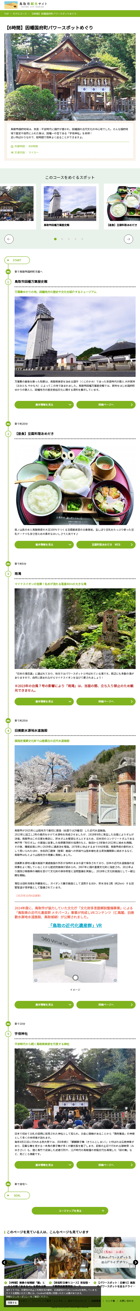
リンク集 (110, 1300)
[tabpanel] (70, 206)
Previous (8, 239)
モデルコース (20, 13)
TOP (6, 13)
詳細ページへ (115, 404)
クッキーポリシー (21, 1296)
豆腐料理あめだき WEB (112, 544)
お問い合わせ (127, 1300)
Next (128, 239)
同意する (12, 1302)
